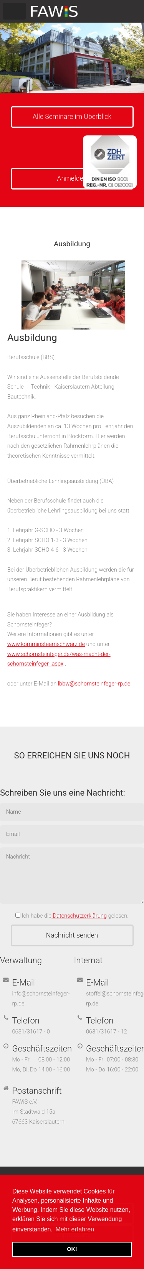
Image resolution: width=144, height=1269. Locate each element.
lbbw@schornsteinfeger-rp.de (94, 683)
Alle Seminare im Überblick (72, 116)
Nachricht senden (72, 935)
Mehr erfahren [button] (75, 1229)
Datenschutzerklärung (79, 915)
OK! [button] (72, 1249)
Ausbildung (32, 337)
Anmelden (72, 178)
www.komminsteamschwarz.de (46, 644)
